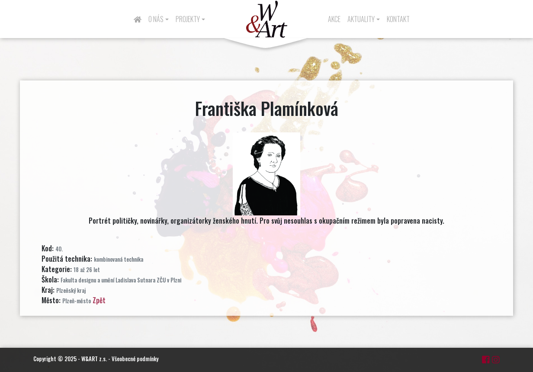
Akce (334, 19)
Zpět (99, 300)
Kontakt (398, 19)
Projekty (188, 19)
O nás (156, 19)
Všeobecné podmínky (135, 358)
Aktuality (361, 19)
